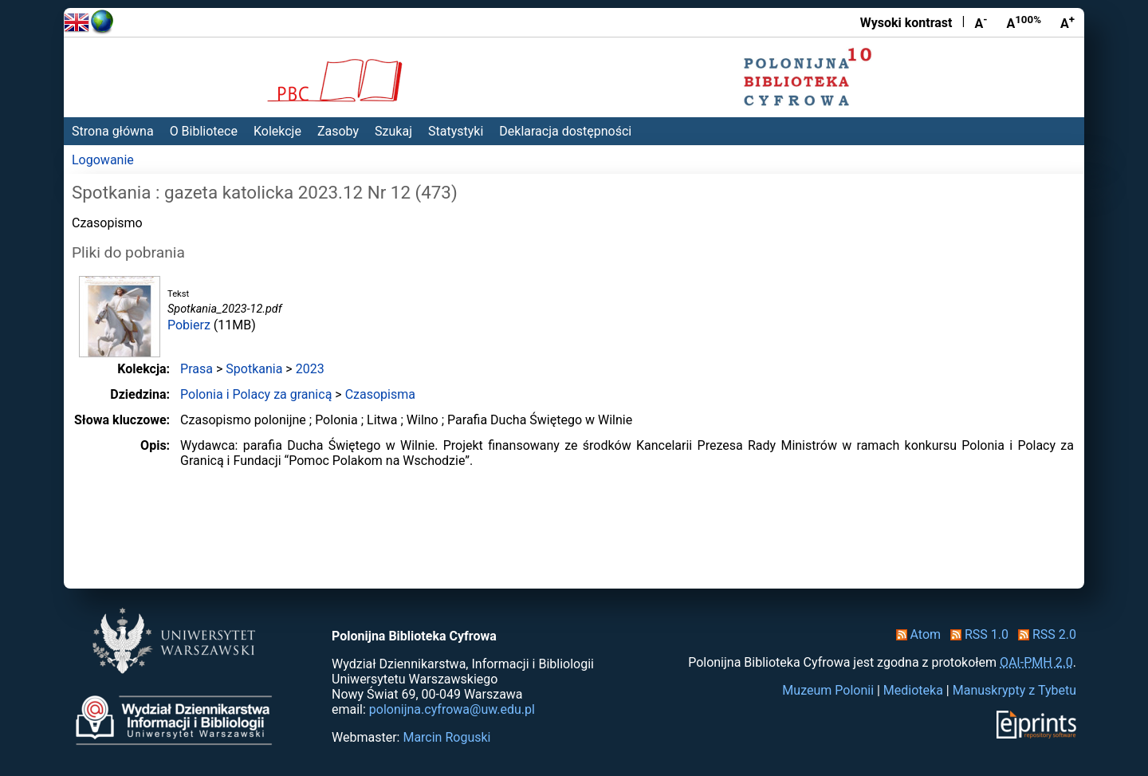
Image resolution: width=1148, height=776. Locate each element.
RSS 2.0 (1044, 634)
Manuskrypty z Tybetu (1014, 690)
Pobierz (188, 325)
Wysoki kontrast (906, 22)
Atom (916, 634)
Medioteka (913, 690)
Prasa (196, 368)
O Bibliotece (204, 131)
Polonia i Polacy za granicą (256, 394)
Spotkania (254, 368)
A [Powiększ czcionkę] (1067, 22)
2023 (310, 368)
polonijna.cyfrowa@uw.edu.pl (452, 709)
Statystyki (455, 131)
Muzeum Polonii (828, 690)
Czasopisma (380, 394)
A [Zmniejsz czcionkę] (980, 22)
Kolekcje (277, 131)
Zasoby (338, 131)
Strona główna (113, 131)
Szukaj (393, 131)
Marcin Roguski (446, 737)
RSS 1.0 (976, 634)
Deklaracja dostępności (565, 131)
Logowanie (103, 159)
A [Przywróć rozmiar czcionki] (1023, 22)
